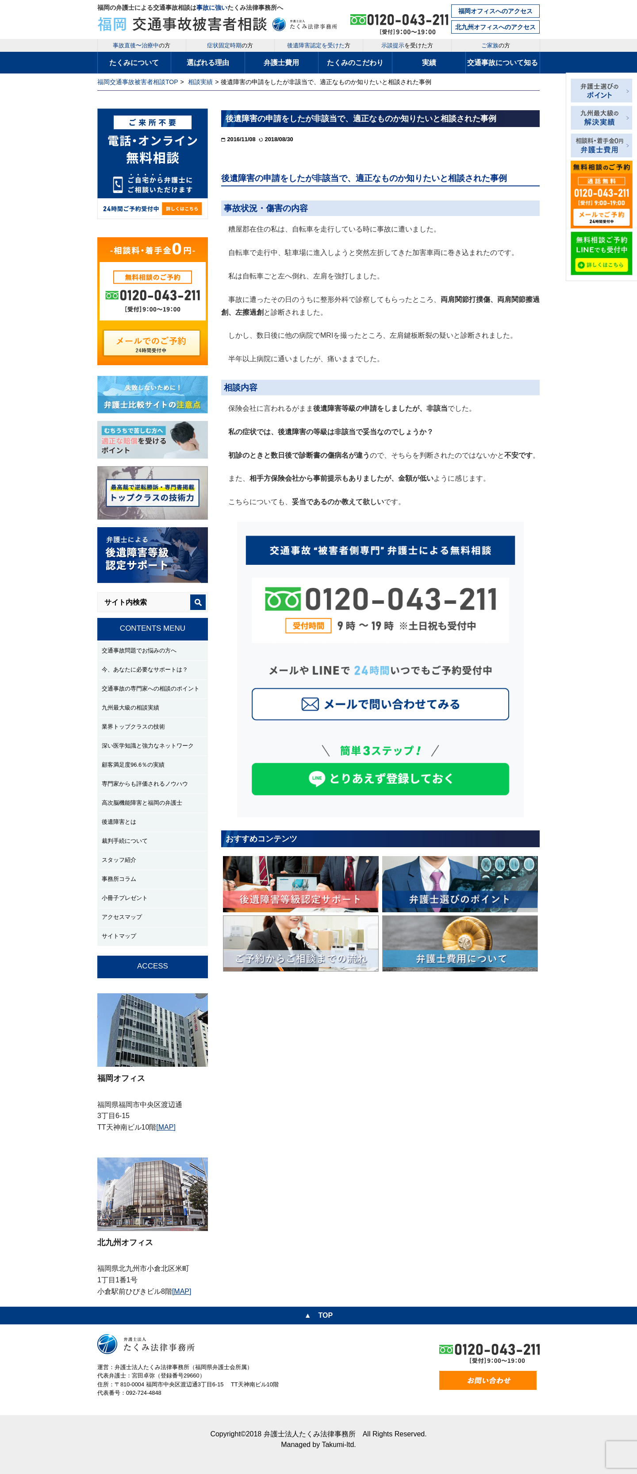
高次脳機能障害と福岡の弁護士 (142, 802)
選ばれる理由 (208, 62)
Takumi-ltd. (339, 1444)
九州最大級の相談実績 (130, 707)
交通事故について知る (502, 62)
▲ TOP (318, 1315)
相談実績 (200, 81)
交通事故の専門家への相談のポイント (151, 688)
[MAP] (166, 1127)
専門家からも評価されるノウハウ (145, 783)
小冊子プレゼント (125, 898)
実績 (429, 62)
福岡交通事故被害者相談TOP (137, 81)
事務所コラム (119, 879)
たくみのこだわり (355, 62)
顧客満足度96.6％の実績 (133, 764)
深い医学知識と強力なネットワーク (148, 745)
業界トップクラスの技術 (133, 726)
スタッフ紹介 (119, 860)
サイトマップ (119, 936)
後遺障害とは (119, 821)
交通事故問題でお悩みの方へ (139, 650)
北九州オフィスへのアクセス (495, 27)
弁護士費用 (281, 62)
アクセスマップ (122, 917)
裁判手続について (125, 840)
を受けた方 (407, 45)
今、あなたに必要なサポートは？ (145, 669)
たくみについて (134, 62)
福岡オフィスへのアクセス (495, 11)
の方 (141, 45)
